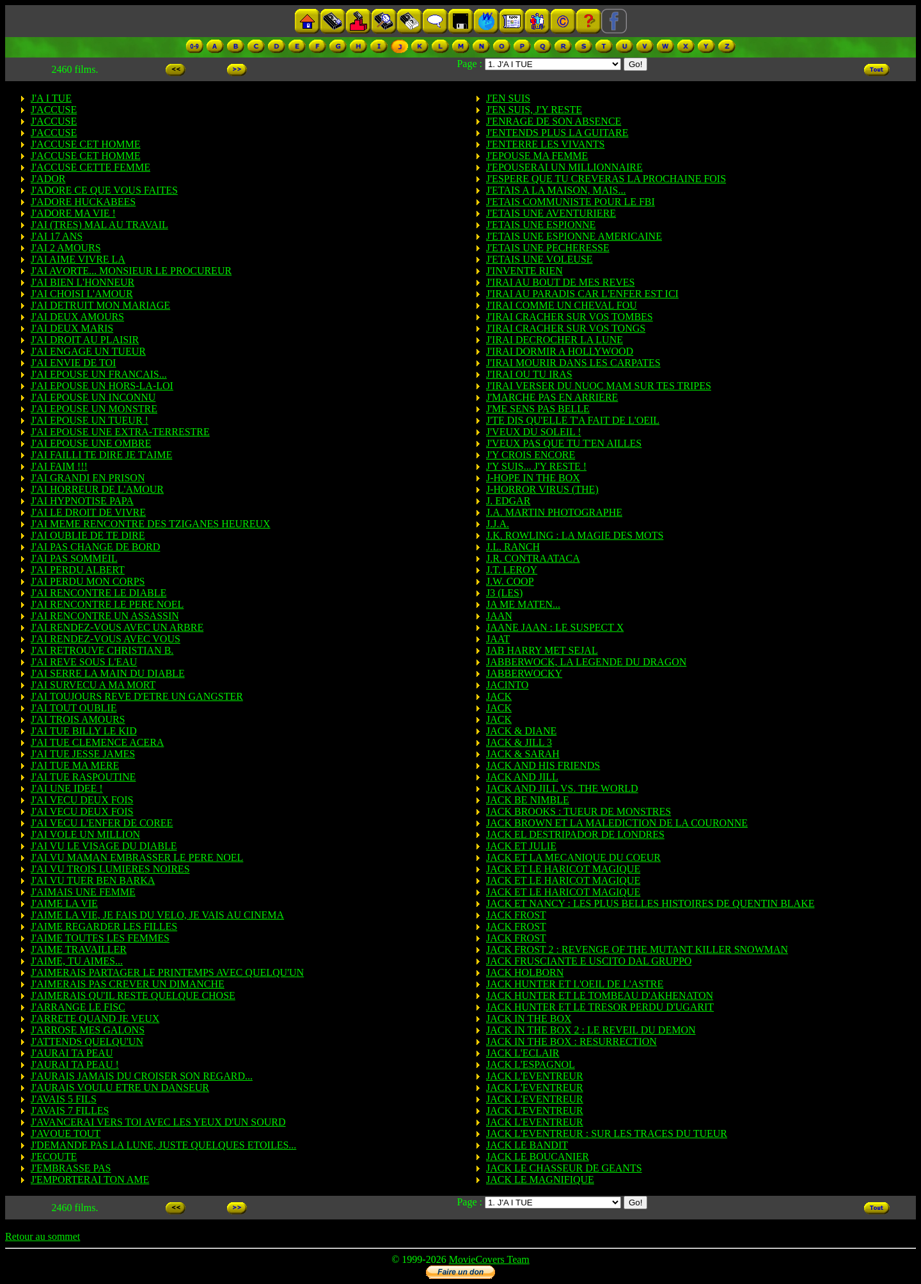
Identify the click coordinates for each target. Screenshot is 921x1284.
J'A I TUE (51, 98)
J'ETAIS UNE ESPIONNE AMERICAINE (574, 236)
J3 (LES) (504, 592)
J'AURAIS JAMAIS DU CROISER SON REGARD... (142, 1076)
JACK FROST (516, 914)
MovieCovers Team (489, 1259)
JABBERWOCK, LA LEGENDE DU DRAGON (586, 661)
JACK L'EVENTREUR (534, 1076)
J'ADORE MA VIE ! (73, 213)
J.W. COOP (510, 581)
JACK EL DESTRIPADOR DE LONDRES (575, 834)
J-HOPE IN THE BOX (533, 477)
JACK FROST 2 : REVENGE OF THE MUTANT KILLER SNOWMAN (637, 949)
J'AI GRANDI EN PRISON (88, 477)
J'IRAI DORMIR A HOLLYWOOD (559, 351)
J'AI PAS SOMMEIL (74, 558)
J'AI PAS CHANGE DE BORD (95, 546)
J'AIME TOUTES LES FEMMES (100, 937)
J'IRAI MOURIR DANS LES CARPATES (573, 362)
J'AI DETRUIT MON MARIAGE (100, 305)
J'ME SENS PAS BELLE (538, 408)
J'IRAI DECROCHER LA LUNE (554, 339)
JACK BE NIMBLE (527, 799)
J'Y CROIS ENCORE (530, 454)
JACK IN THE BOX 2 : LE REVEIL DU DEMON (591, 1030)
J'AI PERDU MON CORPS (88, 581)
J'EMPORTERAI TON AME (90, 1179)
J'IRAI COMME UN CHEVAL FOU (561, 305)
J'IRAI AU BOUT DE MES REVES (560, 282)
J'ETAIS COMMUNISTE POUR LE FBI (570, 201)
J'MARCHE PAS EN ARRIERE (552, 397)
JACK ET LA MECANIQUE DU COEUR (573, 857)
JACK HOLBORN (524, 972)
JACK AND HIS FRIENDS (543, 765)
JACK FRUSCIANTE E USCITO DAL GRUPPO (588, 960)
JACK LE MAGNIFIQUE (540, 1179)
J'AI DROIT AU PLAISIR (85, 339)
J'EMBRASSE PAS (71, 1168)
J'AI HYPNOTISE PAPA (82, 500)
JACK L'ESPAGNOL (530, 1064)
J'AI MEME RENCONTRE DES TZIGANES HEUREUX (151, 523)
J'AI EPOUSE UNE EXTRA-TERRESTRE (120, 431)
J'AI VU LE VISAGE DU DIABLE (104, 845)
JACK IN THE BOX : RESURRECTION (571, 1041)
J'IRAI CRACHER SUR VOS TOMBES (569, 316)
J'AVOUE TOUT (65, 1133)
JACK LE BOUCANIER (537, 1156)
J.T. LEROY (511, 569)
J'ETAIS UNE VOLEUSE (539, 259)
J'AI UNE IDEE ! (67, 788)
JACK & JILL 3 (519, 742)
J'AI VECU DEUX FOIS (82, 799)
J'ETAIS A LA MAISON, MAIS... (556, 190)
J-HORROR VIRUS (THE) (542, 489)
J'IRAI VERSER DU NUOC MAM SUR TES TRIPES (598, 385)
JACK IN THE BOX (528, 1018)
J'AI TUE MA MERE (75, 765)
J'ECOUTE (54, 1156)
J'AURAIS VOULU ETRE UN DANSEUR (120, 1087)
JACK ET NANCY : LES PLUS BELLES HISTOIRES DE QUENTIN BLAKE (650, 903)
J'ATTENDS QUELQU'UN (87, 1041)
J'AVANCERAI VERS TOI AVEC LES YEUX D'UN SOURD (158, 1122)
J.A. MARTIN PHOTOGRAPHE (554, 512)
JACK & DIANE (521, 730)
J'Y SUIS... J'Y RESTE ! (536, 466)
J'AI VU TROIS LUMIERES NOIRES (110, 868)
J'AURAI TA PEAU (72, 1053)
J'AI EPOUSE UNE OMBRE (91, 443)
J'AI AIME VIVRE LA (78, 259)
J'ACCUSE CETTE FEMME (90, 167)
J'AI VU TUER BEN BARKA (93, 880)
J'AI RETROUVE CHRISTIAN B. (102, 650)
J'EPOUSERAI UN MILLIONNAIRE (564, 167)
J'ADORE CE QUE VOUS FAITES (104, 190)
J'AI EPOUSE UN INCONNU (93, 397)
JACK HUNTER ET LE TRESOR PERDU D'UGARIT (600, 1007)
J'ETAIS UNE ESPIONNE (540, 224)
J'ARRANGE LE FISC (78, 1007)
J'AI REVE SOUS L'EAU (84, 661)
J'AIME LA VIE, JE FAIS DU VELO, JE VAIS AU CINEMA (157, 914)
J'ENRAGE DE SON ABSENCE (553, 121)
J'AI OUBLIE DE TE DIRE (88, 535)
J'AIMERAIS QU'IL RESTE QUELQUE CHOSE (133, 995)
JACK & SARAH (523, 753)
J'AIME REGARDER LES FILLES (104, 926)
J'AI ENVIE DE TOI (73, 362)
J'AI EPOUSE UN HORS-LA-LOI (102, 385)
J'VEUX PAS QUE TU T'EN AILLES (564, 443)
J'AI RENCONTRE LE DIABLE (98, 592)
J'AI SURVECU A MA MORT (93, 684)
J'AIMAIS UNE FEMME (83, 891)
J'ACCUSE (54, 109)
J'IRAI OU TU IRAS (529, 374)
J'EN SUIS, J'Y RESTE (534, 109)
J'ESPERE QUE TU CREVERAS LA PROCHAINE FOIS (606, 178)
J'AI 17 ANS (57, 236)
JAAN (499, 615)
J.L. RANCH (513, 546)
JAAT (498, 638)
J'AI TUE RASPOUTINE (83, 776)
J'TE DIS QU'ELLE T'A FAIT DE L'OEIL (572, 420)
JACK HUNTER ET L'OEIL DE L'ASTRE (574, 983)
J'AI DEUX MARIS (72, 328)
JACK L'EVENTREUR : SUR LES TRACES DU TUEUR (606, 1133)
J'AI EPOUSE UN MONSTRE (94, 408)
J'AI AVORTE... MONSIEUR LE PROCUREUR (131, 270)
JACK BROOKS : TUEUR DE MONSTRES (578, 811)
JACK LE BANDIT (527, 1145)
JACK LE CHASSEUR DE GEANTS (564, 1168)
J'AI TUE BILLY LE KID (84, 730)
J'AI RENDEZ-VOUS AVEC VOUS (105, 638)
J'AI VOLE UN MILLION (85, 834)
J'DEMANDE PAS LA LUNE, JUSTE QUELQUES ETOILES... (163, 1145)
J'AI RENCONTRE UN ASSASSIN (105, 615)
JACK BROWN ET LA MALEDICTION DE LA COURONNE (617, 822)
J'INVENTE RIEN (524, 270)
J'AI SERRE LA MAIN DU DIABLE (108, 673)
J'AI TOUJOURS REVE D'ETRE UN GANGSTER (137, 696)
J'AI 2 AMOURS (66, 247)
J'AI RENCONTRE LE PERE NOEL (107, 604)
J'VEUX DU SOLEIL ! (533, 431)
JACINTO (507, 684)
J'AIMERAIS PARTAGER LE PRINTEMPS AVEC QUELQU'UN (167, 972)
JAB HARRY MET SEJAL (542, 650)
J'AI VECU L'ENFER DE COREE (102, 822)
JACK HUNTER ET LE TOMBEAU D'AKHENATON (599, 995)
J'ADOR (48, 178)
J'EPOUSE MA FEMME (537, 155)
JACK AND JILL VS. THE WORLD (562, 788)
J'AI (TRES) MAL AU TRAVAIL (99, 224)
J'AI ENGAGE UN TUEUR (88, 351)
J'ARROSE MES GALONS (88, 1030)
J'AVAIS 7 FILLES (70, 1110)
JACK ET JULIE (521, 845)
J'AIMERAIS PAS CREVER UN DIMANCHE (127, 983)
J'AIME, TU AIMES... (77, 960)
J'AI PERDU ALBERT (78, 569)
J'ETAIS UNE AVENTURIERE (551, 213)
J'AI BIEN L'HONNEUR (82, 282)
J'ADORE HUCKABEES (83, 201)
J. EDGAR (508, 500)
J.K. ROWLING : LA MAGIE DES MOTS (574, 535)
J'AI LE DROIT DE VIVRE (88, 512)
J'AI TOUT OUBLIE (73, 707)
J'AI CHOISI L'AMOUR (82, 293)
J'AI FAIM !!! (59, 466)
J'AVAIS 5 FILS (64, 1099)
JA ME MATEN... (523, 604)
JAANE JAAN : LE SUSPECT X (555, 627)
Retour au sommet (42, 1236)
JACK (499, 696)
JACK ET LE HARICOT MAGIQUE (563, 868)
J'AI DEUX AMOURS (77, 316)
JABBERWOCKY (524, 673)
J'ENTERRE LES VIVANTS (545, 144)
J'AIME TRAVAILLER (79, 949)
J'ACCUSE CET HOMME (86, 144)
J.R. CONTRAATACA (533, 558)
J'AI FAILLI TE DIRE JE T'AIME (101, 454)
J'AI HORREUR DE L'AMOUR (97, 489)
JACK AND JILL (522, 776)
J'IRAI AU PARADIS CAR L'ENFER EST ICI (582, 293)
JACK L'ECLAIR (522, 1053)
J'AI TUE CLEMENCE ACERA (97, 742)
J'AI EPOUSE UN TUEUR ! (89, 420)
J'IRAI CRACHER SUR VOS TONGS (565, 328)
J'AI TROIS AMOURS (78, 719)
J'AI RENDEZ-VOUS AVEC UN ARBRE (117, 627)
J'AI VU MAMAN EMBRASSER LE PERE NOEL (137, 857)
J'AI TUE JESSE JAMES (83, 753)
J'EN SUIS (508, 98)
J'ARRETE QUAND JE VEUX (95, 1018)
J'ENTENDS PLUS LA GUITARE (557, 132)
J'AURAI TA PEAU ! (75, 1064)
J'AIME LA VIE (64, 903)
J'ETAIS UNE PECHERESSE (548, 247)
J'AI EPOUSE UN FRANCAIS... (99, 374)
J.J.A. (497, 523)
